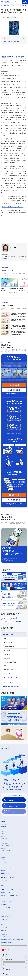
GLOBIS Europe (4, 922)
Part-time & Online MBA (7, 845)
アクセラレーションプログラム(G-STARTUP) (10, 895)
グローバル (7, 654)
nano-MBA (4, 838)
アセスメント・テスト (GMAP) (7, 868)
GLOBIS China (4, 919)
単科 (13, 805)
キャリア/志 (7, 674)
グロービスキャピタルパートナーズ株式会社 (10, 910)
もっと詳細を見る (14, 390)
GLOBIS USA (3, 930)
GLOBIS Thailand (4, 927)
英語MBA (3, 836)
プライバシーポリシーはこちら (7, 560)
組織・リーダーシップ (10, 646)
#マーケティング (5, 17)
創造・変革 (7, 658)
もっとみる (4, 258)
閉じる (24, 38)
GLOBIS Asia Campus (5, 916)
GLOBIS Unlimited (5, 853)
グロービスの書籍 (4, 880)
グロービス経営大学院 (10, 662)
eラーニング (3, 865)
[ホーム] (1, 5)
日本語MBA (3, 826)
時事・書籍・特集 (23, 5)
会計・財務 (7, 650)
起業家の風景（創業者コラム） (11, 686)
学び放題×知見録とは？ (6, 630)
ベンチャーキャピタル (5, 892)
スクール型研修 (4, 862)
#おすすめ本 (13, 17)
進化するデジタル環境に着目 (11, 41)
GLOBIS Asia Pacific (5, 914)
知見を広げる (6, 5)
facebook (6, 969)
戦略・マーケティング (10, 642)
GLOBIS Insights (4, 885)
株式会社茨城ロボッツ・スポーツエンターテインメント (12, 939)
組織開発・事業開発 (5, 873)
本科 (13, 800)
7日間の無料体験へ (14, 385)
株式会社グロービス (5, 904)
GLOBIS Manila (4, 924)
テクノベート (7, 666)
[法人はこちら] (25, 2)
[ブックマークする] (17, 288)
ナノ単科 (13, 811)
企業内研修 (3, 859)
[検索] (15, 2)
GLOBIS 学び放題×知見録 (6, 850)
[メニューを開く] (2, 2)
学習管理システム (4, 870)
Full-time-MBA (5, 843)
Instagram (7, 959)
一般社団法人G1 (4, 934)
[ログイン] (19, 2)
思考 (5, 638)
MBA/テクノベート (14, 5)
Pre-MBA (4, 841)
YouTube (6, 949)
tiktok (5, 954)
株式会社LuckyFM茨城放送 (6, 942)
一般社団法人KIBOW (5, 936)
